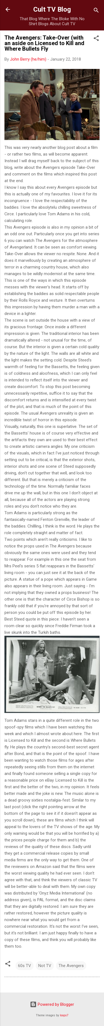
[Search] (96, 11)
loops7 (64, 1015)
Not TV (44, 965)
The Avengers (71, 965)
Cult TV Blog (52, 9)
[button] (96, 39)
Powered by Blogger (52, 1004)
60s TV (24, 965)
